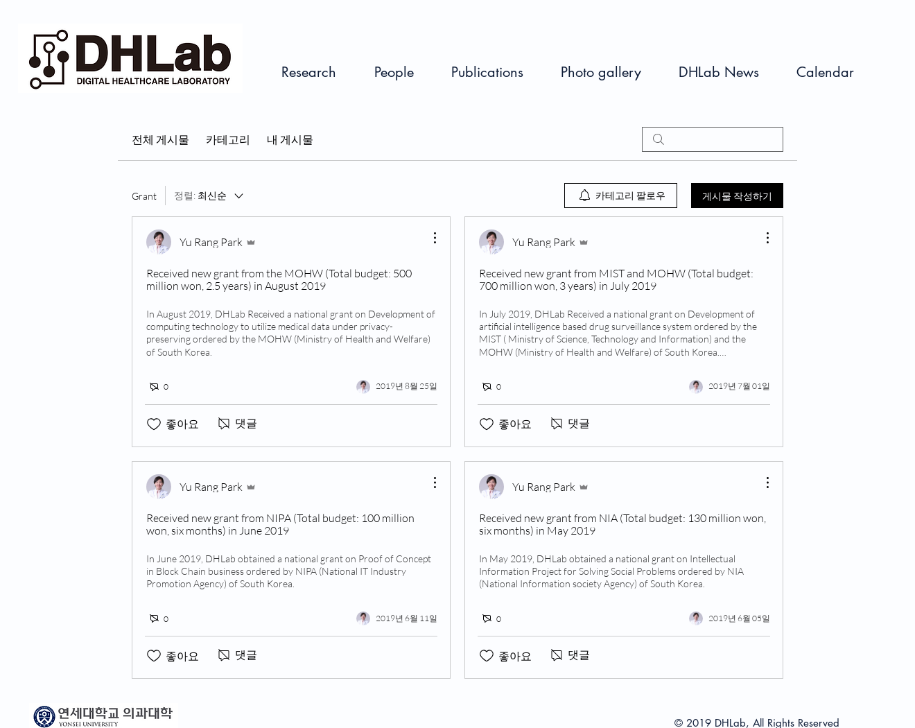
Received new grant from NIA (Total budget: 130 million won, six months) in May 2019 (622, 524)
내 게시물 (290, 139)
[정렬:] (209, 195)
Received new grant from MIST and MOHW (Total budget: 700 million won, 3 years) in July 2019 (616, 279)
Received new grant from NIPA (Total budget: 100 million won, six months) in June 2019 (280, 524)
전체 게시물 (160, 139)
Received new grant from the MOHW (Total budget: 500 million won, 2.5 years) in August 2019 (279, 279)
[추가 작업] (427, 237)
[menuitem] (620, 195)
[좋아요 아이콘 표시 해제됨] (154, 424)
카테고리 (228, 139)
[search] (712, 139)
